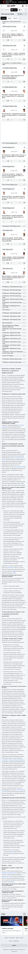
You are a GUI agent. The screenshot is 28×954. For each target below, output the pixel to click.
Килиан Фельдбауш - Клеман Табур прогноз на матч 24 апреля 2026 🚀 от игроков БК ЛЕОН (13, 239)
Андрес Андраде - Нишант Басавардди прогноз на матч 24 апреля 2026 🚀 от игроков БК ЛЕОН (13, 258)
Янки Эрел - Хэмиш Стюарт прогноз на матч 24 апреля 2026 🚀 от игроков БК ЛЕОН (13, 96)
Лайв (19, 483)
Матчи (10, 941)
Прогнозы (12, 937)
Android (8, 881)
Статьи (21, 937)
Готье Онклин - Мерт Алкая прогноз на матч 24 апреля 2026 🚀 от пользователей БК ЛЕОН (13, 77)
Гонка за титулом (7, 928)
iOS (13, 881)
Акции (17, 937)
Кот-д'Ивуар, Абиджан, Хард (10, 68)
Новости (7, 937)
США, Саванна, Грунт (8, 230)
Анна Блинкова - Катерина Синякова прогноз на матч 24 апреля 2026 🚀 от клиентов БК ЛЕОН (13, 217)
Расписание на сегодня (20, 466)
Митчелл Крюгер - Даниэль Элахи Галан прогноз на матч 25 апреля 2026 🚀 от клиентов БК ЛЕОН (13, 278)
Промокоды (16, 941)
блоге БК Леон (10, 567)
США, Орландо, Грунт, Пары (9, 26)
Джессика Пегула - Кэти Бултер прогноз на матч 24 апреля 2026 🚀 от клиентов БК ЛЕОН (13, 198)
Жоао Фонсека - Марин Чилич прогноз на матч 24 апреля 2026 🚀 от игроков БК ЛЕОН (14, 156)
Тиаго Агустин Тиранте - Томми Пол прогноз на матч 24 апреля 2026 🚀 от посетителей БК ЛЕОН (13, 175)
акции (11, 851)
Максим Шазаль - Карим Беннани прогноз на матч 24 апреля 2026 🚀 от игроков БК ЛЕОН (14, 115)
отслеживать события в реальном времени (13, 760)
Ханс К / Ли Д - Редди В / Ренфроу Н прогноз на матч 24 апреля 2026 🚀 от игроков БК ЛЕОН (13, 35)
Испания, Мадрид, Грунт (8, 147)
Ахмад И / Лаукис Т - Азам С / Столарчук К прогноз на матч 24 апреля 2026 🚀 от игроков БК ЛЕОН (13, 55)
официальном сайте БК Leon (9, 872)
